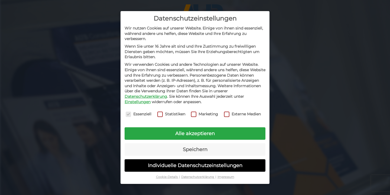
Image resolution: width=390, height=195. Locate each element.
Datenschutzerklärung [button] (198, 177)
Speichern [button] (195, 149)
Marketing (204, 114)
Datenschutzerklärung (146, 96)
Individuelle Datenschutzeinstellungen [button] (195, 165)
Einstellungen (138, 101)
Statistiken (171, 114)
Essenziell (138, 114)
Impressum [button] (225, 177)
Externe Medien (242, 114)
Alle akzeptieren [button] (195, 133)
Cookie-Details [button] (167, 177)
